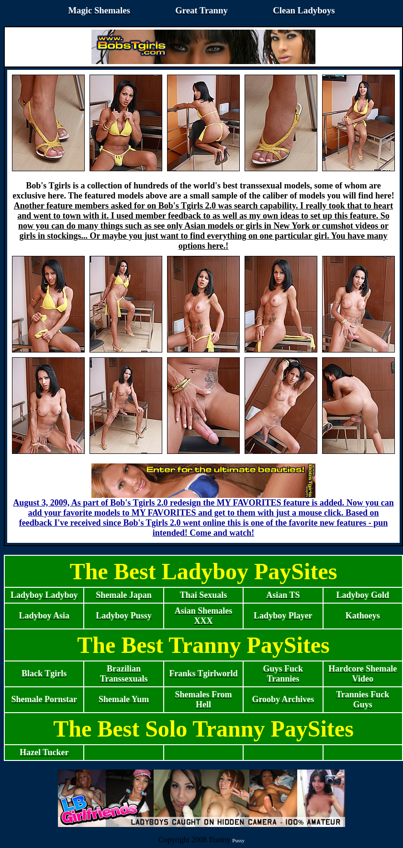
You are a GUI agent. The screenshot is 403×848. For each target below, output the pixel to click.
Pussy (238, 840)
